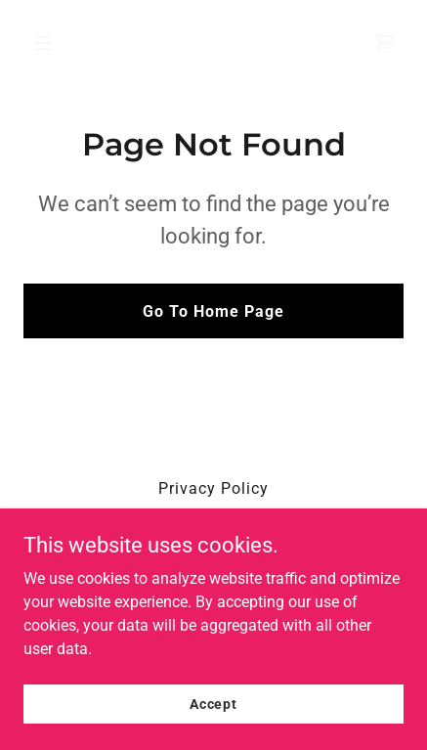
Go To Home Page (213, 311)
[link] (384, 43)
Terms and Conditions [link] (213, 515)
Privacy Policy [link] (213, 488)
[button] (66, 43)
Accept (213, 717)
